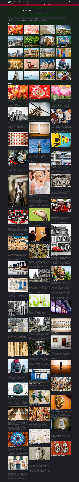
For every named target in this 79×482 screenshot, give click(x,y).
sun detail (23, 20)
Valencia (52, 410)
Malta (9, 293)
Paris (8, 447)
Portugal (30, 384)
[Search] (61, 2)
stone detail (11, 20)
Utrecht (30, 309)
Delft (51, 124)
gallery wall (39, 18)
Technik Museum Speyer (55, 166)
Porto (8, 397)
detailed (18, 20)
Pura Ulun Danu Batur (54, 281)
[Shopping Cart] (70, 2)
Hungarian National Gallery (33, 20)
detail (10, 18)
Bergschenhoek (10, 276)
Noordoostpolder (10, 100)
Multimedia (55, 18)
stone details (44, 20)
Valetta (9, 252)
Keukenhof (31, 100)
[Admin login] (67, 2)
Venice (30, 422)
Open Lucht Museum (32, 118)
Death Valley (31, 444)
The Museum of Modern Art (33, 137)
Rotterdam (31, 223)
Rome (51, 392)
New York (9, 122)
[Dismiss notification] (71, 5)
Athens (9, 357)
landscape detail (47, 18)
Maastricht (9, 207)
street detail (62, 18)
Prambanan (53, 189)
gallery (15, 18)
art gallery (31, 18)
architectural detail (23, 18)
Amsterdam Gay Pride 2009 (33, 195)
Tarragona (30, 405)
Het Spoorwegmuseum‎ (11, 165)
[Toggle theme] (64, 2)
